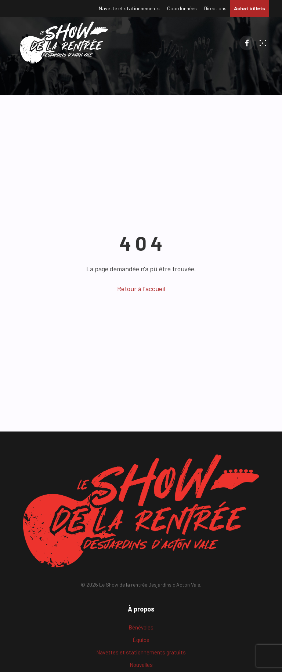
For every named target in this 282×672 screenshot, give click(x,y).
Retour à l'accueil (141, 288)
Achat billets (249, 8)
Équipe (141, 639)
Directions (215, 8)
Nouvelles (141, 664)
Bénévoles (141, 627)
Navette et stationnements (129, 8)
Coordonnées (182, 8)
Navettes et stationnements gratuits (141, 652)
